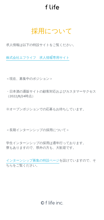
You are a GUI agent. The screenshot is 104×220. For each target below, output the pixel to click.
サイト (64, 57)
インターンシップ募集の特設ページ (32, 160)
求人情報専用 (49, 57)
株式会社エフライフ (21, 57)
